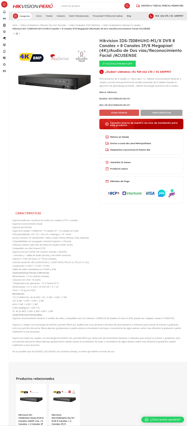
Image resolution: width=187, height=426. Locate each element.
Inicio (15, 25)
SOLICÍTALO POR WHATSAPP (119, 63)
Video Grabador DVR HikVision (85, 25)
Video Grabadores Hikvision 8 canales (122, 25)
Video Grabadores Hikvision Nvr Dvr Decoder (44, 25)
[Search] (94, 5)
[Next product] (19, 33)
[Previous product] (13, 33)
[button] (117, 63)
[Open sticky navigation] (22, 16)
